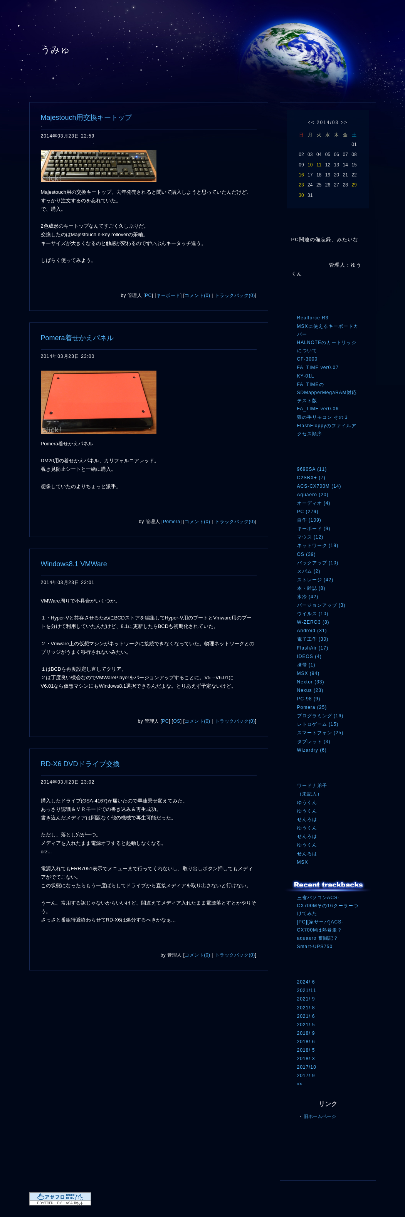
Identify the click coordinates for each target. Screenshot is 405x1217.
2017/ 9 (306, 1075)
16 (301, 175)
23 (301, 185)
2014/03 (328, 122)
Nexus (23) (310, 690)
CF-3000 (307, 359)
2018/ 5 (306, 1050)
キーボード (168, 295)
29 (353, 185)
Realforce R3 (313, 318)
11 (318, 165)
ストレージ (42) (315, 579)
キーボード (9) (314, 528)
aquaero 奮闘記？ (317, 938)
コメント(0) (197, 295)
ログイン (311, 1165)
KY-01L (305, 376)
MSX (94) (308, 673)
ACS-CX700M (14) (319, 486)
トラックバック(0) (235, 295)
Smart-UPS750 (315, 946)
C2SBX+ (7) (311, 477)
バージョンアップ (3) (321, 605)
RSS (308, 1150)
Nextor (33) (310, 682)
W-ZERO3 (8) (313, 622)
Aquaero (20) (313, 494)
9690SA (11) (312, 469)
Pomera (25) (312, 707)
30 (301, 195)
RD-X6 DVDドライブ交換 (80, 764)
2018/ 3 (306, 1058)
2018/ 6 (306, 1041)
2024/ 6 (306, 982)
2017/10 (306, 1067)
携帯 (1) (306, 665)
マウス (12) (310, 537)
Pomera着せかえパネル (77, 338)
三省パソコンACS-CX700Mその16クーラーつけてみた (327, 905)
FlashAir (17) (313, 648)
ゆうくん (307, 802)
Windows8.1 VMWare (74, 564)
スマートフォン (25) (320, 732)
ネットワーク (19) (318, 545)
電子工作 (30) (313, 639)
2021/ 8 (306, 1008)
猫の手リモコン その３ (323, 417)
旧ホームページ (320, 1116)
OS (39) (306, 554)
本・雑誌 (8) (311, 588)
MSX (302, 862)
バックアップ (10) (318, 563)
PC (148, 295)
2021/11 (306, 990)
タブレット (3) (314, 741)
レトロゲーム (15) (318, 724)
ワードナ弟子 (312, 785)
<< (311, 122)
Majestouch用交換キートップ (86, 117)
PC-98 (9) (309, 699)
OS (176, 721)
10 (310, 165)
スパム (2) (309, 571)
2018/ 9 (306, 1033)
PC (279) (308, 511)
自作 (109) (309, 520)
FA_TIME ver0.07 (318, 367)
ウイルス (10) (313, 613)
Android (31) (312, 630)
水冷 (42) (308, 596)
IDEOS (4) (309, 656)
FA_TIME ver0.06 (318, 408)
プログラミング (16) (320, 715)
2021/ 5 (306, 1024)
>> (344, 122)
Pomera (171, 521)
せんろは (307, 819)
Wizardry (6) (312, 750)
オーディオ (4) (314, 503)
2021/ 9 (306, 999)
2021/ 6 (306, 1016)
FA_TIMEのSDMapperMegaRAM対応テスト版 (327, 392)
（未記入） (309, 794)
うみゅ (56, 49)
